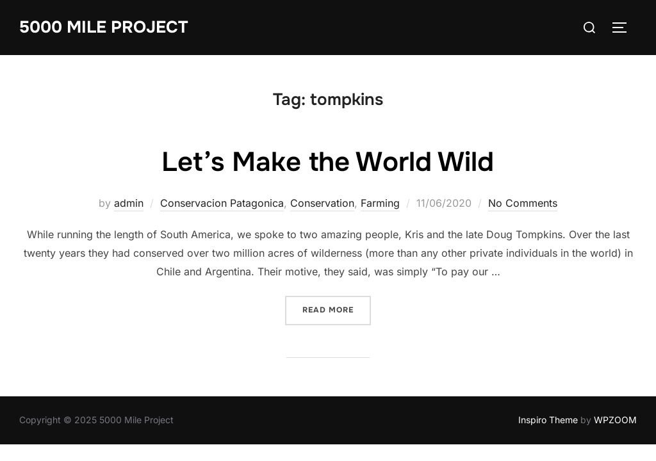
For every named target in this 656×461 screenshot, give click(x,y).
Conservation (322, 203)
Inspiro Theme (548, 419)
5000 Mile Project (103, 27)
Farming (380, 203)
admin (129, 203)
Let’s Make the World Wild (327, 162)
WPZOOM (615, 419)
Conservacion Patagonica (222, 203)
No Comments (522, 203)
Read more (336, 309)
